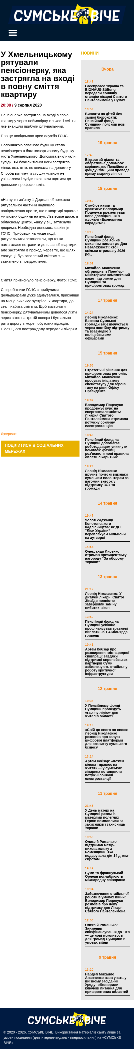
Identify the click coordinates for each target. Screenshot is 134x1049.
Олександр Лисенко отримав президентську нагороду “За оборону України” (105, 556)
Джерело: (9, 434)
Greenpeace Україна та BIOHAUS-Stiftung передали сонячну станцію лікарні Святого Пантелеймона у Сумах (106, 93)
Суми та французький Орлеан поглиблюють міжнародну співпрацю (105, 876)
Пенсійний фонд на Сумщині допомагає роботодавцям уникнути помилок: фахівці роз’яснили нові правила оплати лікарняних (106, 448)
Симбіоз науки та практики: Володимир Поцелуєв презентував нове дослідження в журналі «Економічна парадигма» (105, 214)
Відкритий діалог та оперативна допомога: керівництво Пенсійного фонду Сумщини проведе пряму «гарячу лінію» (107, 167)
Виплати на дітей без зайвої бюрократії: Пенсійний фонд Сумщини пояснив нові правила (105, 121)
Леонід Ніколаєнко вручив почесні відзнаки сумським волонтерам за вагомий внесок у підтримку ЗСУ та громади (106, 479)
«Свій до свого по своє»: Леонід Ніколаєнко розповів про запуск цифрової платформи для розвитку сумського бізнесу (106, 738)
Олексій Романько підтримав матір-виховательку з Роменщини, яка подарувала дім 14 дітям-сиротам (107, 850)
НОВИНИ (89, 53)
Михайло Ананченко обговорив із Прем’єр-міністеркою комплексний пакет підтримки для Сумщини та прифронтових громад (107, 276)
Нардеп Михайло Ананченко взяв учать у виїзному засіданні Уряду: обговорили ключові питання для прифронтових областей (106, 983)
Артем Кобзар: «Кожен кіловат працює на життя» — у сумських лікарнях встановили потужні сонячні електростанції (104, 770)
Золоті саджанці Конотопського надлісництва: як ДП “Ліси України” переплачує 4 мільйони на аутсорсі (105, 529)
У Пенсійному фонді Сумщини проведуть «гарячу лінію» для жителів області (103, 711)
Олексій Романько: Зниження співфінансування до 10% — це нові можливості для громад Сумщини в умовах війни (107, 933)
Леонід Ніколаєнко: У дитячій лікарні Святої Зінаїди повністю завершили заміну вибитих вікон (104, 601)
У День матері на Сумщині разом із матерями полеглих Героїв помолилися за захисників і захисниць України (105, 819)
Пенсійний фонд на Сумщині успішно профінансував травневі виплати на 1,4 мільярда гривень (106, 628)
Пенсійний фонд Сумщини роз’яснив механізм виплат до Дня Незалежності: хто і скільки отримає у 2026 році (106, 245)
